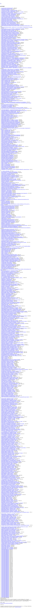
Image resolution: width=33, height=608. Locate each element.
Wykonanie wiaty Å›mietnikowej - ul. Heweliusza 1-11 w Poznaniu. (10, 96)
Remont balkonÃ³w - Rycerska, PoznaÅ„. (7, 376)
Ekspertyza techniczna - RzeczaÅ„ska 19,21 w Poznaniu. (9, 34)
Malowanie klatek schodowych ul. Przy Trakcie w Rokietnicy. (10, 121)
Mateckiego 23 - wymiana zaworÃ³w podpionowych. (8, 265)
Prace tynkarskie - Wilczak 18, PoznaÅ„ (6, 538)
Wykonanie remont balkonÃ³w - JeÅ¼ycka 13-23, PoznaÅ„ (9, 519)
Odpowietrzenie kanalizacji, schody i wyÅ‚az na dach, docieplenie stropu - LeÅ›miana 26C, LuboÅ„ (15, 512)
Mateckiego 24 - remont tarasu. (5, 223)
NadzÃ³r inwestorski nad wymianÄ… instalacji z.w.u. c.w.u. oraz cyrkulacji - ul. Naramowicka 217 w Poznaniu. (16, 27)
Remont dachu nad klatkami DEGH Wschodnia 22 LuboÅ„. (9, 145)
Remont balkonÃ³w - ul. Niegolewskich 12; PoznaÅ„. (8, 60)
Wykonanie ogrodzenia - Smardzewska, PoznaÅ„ (8, 469)
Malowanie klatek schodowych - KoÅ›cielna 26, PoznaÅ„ (9, 386)
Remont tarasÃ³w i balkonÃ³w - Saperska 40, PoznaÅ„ (8, 495)
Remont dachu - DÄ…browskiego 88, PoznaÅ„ (7, 422)
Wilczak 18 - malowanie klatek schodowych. (7, 238)
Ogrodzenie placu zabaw (4, 209)
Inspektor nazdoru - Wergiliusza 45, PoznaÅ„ (7, 387)
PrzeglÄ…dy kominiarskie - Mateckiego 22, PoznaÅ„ (8, 478)
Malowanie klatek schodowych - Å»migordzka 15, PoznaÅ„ (9, 348)
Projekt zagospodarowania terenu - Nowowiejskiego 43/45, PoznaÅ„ (10, 477)
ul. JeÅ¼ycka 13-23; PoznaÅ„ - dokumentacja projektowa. (9, 10)
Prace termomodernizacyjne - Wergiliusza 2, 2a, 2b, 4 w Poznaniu (10, 334)
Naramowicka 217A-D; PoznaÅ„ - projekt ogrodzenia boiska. (9, 140)
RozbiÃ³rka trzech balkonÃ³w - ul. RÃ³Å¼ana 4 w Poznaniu (9, 320)
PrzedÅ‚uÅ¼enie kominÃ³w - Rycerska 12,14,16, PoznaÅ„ (9, 456)
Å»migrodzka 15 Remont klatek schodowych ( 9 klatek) (9, 284)
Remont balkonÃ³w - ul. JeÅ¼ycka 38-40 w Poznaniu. (8, 64)
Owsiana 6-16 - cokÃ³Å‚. (4, 213)
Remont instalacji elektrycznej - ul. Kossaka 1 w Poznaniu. (9, 92)
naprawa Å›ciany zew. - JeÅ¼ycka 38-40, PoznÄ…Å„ (8, 409)
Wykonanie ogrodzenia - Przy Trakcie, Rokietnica (8, 476)
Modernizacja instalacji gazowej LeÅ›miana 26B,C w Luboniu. (10, 257)
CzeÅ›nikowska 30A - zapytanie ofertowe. (7, 142)
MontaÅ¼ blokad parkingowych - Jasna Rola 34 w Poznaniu (9, 270)
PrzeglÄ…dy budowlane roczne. (5, 81)
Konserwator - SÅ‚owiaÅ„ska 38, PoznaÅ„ (7, 314)
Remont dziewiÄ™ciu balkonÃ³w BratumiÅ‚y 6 (8, 152)
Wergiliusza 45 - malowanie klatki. (6, 211)
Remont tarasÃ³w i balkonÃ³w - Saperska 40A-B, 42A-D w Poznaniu (10, 492)
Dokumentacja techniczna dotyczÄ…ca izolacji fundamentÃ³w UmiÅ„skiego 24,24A (13, 184)
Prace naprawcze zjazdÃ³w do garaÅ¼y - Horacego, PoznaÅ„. (10, 377)
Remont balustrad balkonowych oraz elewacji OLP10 (8, 244)
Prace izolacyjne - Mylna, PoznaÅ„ (6, 370)
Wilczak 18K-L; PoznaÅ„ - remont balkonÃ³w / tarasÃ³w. (9, 35)
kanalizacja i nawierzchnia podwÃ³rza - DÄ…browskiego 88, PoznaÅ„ (11, 415)
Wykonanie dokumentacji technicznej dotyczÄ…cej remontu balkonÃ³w (11, 233)
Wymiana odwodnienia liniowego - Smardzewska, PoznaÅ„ (9, 439)
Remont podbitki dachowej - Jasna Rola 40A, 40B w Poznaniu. (10, 62)
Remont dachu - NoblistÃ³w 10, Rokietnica (7, 499)
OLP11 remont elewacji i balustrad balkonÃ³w (7, 268)
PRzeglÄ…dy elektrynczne (5, 357)
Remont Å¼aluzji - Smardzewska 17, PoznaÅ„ (7, 467)
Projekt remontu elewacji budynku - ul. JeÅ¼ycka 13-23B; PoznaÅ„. (10, 29)
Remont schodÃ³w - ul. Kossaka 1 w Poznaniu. (7, 30)
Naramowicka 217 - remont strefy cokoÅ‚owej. (8, 275)
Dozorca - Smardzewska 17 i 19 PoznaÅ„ (7, 384)
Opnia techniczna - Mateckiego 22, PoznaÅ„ (7, 399)
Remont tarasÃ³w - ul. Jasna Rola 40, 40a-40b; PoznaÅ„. (9, 47)
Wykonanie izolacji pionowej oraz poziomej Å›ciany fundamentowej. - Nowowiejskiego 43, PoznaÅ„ (15, 525)
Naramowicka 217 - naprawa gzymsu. (6, 190)
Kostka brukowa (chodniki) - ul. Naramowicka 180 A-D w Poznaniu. (10, 235)
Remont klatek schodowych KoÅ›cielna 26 (7, 188)
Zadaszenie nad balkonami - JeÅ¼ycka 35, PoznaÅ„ (8, 530)
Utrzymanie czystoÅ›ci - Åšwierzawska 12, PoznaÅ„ (8, 330)
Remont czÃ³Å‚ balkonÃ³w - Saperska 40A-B (7, 338)
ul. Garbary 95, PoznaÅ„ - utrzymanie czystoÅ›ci (8, 15)
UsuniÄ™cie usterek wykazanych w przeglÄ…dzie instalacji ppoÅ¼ (10, 17)
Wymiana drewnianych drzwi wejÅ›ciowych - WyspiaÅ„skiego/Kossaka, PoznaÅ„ (12, 507)
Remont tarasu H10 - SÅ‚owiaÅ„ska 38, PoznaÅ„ (8, 333)
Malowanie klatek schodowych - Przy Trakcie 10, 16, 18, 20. (9, 119)
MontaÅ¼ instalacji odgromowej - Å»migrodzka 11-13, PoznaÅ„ (10, 529)
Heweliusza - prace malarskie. (5, 286)
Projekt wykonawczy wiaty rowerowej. (6, 118)
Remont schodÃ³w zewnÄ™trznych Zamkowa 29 (8, 166)
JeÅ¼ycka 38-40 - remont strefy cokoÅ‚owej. (7, 173)
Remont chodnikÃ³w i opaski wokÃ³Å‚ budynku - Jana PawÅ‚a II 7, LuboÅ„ (12, 421)
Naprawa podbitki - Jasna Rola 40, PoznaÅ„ (7, 420)
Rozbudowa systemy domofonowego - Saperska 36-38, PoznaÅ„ (10, 437)
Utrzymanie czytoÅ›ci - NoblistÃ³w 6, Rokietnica (8, 480)
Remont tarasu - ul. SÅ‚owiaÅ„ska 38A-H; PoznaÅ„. (8, 22)
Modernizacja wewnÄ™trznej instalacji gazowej (8, 207)
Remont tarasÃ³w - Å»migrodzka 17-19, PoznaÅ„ (8, 362)
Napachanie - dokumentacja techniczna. (6, 129)
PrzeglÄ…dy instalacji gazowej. (5, 132)
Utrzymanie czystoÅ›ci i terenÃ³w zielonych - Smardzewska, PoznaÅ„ (11, 368)
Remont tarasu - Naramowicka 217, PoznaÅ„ (7, 430)
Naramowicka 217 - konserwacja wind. (6, 279)
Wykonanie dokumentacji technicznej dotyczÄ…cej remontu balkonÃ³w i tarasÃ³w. (12, 146)
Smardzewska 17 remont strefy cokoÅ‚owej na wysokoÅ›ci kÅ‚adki (10, 299)
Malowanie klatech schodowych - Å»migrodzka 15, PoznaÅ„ (9, 442)
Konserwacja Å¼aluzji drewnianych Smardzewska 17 (8, 264)
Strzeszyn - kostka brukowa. (5, 138)
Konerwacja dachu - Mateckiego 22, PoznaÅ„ (7, 398)
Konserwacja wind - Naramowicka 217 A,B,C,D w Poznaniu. (9, 298)
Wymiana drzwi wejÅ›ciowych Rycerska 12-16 (7, 46)
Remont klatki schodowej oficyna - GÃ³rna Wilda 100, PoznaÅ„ (10, 533)
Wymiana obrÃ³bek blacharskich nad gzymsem (7, 127)
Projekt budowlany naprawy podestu (6, 249)
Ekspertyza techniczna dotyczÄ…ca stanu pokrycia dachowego (10, 175)
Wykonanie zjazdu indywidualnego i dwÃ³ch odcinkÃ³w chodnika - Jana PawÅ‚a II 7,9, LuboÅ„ (14, 526)
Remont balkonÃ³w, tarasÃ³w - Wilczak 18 (7, 303)
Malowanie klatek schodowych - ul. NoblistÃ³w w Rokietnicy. (10, 120)
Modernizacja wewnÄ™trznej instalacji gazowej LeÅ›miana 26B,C (10, 122)
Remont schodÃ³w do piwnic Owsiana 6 (6, 93)
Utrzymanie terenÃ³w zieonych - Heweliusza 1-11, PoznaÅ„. (9, 373)
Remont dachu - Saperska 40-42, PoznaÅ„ (7, 392)
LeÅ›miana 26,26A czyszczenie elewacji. (7, 263)
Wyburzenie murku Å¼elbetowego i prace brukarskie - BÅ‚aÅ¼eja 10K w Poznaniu (13, 326)
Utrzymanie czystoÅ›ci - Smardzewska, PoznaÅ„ (8, 411)
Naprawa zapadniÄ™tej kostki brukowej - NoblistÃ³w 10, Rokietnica (11, 417)
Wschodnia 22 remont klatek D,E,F (6, 280)
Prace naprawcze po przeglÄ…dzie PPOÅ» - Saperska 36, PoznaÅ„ (10, 511)
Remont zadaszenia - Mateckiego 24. (6, 144)
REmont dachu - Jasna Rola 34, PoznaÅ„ (7, 502)
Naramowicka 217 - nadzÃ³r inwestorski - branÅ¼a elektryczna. (10, 85)
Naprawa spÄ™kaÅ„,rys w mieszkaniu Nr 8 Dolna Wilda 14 (9, 172)
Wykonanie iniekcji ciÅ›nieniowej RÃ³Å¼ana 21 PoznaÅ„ (9, 48)
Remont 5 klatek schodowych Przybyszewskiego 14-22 (8, 149)
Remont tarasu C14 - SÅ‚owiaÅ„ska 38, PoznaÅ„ (8, 332)
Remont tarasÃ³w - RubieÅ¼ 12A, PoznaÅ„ (7, 361)
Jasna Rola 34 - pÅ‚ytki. (4, 197)
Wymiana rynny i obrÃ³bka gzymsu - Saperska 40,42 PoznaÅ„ (10, 487)
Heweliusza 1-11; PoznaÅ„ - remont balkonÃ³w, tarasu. (9, 261)
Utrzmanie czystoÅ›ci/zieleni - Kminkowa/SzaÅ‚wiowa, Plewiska (10, 372)
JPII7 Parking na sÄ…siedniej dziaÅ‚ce (6, 266)
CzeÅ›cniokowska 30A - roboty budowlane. (7, 97)
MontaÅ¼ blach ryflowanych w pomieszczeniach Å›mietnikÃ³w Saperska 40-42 (12, 71)
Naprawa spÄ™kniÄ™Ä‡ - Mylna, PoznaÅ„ (7, 413)
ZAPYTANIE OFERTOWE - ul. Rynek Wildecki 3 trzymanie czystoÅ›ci (11, 98)
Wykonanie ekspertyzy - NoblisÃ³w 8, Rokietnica (8, 465)
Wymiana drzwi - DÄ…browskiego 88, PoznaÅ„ (8, 402)
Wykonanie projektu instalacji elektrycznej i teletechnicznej (9, 248)
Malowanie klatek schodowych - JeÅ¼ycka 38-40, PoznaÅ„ (9, 500)
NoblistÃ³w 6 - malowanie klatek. (6, 293)
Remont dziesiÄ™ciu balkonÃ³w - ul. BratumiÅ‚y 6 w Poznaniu (10, 331)
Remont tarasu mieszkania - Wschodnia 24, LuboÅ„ (8, 396)
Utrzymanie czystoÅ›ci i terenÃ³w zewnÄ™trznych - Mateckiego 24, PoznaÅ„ (12, 351)
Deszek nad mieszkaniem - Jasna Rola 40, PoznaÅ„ (8, 534)
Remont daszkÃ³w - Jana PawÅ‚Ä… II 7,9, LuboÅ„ (8, 513)
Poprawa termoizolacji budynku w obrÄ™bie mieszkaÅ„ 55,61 (10, 100)
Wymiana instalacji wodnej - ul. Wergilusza (7, 547)
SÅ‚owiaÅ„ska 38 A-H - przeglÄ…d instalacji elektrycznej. (9, 285)
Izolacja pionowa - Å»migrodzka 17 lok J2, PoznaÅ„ (8, 424)
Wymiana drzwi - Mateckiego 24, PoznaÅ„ (7, 353)
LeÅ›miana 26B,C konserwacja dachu (6, 262)
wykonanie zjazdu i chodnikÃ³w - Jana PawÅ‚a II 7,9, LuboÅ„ (10, 520)
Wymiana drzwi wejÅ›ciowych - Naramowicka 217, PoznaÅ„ (9, 475)
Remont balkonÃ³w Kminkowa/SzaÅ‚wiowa (7, 78)
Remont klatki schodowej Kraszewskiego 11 (7, 147)
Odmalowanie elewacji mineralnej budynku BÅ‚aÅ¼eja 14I (9, 160)
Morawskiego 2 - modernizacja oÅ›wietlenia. (7, 137)
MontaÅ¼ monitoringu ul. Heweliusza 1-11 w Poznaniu (9, 88)
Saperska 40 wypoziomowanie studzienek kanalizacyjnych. (9, 282)
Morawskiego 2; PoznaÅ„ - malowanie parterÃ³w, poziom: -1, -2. (10, 66)
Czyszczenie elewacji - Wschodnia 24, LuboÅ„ (7, 454)
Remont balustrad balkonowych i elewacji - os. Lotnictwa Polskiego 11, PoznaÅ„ (12, 344)
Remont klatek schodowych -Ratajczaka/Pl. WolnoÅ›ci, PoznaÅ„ (10, 482)
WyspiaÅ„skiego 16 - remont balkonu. (6, 52)
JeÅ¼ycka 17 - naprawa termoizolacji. (6, 192)
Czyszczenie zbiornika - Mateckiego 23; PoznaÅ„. (8, 221)
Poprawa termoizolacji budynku (5, 202)
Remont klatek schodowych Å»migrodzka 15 (7, 155)
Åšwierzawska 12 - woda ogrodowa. (6, 274)
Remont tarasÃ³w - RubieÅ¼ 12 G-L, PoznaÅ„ (7, 365)
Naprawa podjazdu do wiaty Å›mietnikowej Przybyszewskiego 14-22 (10, 77)
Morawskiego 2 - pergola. (5, 101)
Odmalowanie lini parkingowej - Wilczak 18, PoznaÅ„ (8, 426)
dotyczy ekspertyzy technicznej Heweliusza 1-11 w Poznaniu (9, 307)
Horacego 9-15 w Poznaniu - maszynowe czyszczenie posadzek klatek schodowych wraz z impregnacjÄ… (16, 227)
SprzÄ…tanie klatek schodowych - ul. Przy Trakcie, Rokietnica (10, 446)
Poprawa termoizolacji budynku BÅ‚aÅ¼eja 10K (8, 139)
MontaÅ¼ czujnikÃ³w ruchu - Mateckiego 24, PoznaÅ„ (9, 527)
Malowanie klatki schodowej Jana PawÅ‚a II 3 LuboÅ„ (9, 178)
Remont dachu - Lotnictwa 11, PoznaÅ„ (6, 498)
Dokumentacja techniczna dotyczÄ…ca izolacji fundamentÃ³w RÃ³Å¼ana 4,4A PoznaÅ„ (13, 55)
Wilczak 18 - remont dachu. (5, 181)
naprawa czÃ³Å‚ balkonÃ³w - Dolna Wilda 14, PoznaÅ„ (9, 491)
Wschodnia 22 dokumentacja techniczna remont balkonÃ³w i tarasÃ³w (11, 260)
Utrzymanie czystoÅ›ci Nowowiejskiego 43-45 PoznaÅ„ (9, 313)
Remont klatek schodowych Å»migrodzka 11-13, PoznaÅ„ (9, 481)
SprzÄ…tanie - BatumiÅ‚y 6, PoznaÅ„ (6, 381)
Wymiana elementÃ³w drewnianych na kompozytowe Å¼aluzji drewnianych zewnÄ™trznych (14, 225)
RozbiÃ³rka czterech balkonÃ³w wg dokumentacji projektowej (10, 123)
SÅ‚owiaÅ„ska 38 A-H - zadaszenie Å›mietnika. (8, 281)
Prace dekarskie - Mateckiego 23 (5, 296)
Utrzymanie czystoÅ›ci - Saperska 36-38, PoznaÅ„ (8, 382)
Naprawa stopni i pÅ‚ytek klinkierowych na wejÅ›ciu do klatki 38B (10, 135)
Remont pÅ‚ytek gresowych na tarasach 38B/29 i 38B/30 (9, 254)
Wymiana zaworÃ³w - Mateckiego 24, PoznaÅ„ (7, 514)
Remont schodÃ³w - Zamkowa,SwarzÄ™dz (7, 474)
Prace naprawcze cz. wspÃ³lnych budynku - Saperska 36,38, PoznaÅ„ (11, 524)
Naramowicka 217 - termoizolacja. (6, 214)
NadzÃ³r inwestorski (4, 218)
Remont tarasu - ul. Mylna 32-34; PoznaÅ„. (7, 12)
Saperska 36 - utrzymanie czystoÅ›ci (6, 159)
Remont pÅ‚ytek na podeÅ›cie (5, 114)
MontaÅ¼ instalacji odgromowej (5, 546)
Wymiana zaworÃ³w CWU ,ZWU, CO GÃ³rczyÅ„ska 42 (9, 232)
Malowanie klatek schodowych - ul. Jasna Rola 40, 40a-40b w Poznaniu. (11, 61)
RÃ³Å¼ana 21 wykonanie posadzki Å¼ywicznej (8, 56)
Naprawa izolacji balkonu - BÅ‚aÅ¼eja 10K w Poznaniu (9, 325)
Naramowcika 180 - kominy (5, 240)
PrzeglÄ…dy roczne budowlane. (5, 164)
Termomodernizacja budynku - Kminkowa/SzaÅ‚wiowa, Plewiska (10, 346)
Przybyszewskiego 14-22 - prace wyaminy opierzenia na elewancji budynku (11, 236)
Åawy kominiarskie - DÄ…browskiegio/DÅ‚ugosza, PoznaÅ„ (10, 485)
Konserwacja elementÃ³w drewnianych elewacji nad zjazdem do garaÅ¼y (11, 91)
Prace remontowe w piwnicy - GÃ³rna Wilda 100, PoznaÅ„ (9, 493)
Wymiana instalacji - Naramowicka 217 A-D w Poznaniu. (9, 73)
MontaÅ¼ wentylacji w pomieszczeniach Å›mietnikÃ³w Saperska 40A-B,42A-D (12, 237)
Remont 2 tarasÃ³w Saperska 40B (6, 267)
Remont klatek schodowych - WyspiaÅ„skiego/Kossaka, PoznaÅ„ (10, 506)
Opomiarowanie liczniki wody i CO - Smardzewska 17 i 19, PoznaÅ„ (10, 401)
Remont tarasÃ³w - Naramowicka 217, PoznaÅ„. (8, 389)
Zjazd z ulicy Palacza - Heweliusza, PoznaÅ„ (7, 394)
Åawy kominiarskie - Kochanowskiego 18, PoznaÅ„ (8, 435)
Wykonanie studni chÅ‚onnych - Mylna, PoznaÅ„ (8, 412)
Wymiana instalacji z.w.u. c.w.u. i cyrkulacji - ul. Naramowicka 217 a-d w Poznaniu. (13, 40)
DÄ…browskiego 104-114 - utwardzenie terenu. (8, 105)
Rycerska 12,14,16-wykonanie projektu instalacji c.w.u (8, 273)
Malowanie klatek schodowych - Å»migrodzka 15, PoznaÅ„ (9, 385)
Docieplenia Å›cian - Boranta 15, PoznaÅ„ (7, 470)
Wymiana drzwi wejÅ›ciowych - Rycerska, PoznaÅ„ (8, 449)
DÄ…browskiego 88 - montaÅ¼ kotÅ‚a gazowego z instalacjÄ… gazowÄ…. (12, 277)
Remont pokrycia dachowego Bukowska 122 (7, 104)
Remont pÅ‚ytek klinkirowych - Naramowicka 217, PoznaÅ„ (9, 395)
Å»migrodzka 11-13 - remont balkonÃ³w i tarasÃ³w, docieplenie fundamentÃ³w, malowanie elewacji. (15, 169)
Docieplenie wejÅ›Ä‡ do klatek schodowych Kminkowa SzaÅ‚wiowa (11, 255)
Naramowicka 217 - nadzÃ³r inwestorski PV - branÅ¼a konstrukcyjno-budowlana (12, 86)
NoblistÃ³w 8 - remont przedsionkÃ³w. (6, 295)
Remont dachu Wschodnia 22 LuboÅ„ (6, 256)
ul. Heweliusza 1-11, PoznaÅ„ (5, 90)
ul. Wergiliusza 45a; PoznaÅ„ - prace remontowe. (8, 53)
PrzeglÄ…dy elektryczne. (5, 252)
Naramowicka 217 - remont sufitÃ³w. (6, 288)
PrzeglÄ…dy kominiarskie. (5, 83)
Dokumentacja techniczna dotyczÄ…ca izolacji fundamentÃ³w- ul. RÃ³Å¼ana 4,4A (13, 57)
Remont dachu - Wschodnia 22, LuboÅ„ (6, 375)
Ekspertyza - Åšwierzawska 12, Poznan (6, 319)
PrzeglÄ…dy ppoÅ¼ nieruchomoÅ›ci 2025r (7, 36)
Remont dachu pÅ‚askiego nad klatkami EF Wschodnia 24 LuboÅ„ (10, 241)
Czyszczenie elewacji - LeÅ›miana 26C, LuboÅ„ (8, 434)
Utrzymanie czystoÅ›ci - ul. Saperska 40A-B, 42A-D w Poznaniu (10, 112)
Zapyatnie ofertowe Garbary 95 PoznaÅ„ (7, 20)
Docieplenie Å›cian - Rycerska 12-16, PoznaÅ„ (7, 472)
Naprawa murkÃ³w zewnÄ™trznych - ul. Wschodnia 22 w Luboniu (10, 316)
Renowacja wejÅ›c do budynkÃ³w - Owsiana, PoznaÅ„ (9, 345)
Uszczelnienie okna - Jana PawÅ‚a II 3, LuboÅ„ (8, 528)
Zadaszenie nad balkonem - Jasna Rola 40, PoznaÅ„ (8, 337)
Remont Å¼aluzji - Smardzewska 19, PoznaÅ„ (7, 466)
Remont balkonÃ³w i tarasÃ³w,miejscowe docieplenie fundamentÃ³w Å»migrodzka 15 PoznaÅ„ (14, 39)
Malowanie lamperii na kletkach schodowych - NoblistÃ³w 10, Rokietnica (11, 540)
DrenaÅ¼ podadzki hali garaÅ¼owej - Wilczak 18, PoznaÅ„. (9, 505)
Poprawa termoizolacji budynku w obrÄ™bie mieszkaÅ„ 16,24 (10, 148)
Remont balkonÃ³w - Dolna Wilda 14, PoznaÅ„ (7, 521)
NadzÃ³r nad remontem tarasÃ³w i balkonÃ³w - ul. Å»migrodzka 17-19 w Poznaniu (12, 323)
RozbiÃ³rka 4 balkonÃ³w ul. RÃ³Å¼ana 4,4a (7, 156)
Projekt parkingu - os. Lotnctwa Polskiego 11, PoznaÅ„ (9, 504)
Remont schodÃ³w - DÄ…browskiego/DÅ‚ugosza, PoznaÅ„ (9, 383)
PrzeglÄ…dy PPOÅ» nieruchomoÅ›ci (6, 38)
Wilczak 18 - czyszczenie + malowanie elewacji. (8, 239)
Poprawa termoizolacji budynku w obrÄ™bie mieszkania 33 (9, 31)
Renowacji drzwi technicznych (5, 210)
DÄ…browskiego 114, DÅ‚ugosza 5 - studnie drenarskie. (9, 171)
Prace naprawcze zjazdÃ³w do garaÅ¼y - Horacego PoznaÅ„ (9, 462)
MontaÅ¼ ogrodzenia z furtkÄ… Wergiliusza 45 (8, 222)
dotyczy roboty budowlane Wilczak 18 (6, 306)
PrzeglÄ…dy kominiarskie (5, 358)
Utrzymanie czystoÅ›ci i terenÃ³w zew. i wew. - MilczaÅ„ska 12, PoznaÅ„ (11, 355)
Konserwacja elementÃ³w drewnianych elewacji (8, 206)
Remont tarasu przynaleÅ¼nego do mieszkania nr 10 (8, 220)
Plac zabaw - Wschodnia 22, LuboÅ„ (6, 405)
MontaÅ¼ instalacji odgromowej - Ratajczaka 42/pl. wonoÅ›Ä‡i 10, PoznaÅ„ (12, 486)
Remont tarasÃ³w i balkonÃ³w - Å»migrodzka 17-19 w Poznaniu (10, 340)
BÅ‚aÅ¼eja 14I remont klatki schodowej (7, 158)
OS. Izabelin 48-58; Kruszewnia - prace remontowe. (8, 70)
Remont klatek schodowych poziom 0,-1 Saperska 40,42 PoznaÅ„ (10, 33)
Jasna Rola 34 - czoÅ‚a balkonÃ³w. (6, 198)
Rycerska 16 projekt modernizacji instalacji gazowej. (8, 297)
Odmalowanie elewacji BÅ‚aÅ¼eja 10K (6, 231)
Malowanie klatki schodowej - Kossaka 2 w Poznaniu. (8, 292)
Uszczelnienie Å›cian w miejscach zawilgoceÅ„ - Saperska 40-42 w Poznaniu (12, 339)
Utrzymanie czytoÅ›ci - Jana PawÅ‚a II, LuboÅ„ (8, 335)
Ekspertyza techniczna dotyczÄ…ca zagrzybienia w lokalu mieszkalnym (11, 196)
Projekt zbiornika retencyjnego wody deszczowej (8, 219)
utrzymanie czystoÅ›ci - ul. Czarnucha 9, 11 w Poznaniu (9, 153)
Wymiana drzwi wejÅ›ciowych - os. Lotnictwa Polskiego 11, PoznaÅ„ (11, 443)
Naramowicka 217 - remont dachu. (6, 217)
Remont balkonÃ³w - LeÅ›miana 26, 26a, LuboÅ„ (8, 366)
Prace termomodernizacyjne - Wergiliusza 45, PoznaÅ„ (8, 400)
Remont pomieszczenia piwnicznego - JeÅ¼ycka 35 (8, 532)
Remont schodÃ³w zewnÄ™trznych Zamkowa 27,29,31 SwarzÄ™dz (10, 259)
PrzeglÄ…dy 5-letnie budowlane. (6, 165)
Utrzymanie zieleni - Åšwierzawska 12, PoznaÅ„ (8, 329)
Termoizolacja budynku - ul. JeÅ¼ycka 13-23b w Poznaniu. (9, 113)
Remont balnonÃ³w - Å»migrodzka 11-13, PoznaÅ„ (8, 390)
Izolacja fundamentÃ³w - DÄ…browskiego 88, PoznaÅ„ (9, 414)
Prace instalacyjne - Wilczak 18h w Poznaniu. (7, 44)
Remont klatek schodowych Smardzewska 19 (7, 157)
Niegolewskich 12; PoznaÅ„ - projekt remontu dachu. (8, 23)
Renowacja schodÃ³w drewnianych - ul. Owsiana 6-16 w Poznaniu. (10, 247)
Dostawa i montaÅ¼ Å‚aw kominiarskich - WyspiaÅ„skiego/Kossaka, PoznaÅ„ (12, 416)
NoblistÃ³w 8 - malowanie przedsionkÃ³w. (7, 294)
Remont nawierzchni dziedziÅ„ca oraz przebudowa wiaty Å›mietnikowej (11, 180)
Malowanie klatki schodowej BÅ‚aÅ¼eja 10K (7, 229)
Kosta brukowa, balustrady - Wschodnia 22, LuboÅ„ (8, 458)
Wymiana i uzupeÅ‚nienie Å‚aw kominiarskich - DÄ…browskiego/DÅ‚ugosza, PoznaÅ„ (13, 447)
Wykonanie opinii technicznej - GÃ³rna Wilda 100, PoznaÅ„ (9, 537)
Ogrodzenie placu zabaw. (4, 304)
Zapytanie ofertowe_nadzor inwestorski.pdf (6, 603)
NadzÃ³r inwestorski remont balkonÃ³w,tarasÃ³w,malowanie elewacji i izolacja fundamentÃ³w (14, 193)
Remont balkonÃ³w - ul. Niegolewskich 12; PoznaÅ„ (8, 54)
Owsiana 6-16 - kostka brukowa (5, 201)
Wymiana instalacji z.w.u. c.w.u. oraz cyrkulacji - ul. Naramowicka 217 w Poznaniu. (12, 28)
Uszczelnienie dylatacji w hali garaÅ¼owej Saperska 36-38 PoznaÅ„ (10, 74)
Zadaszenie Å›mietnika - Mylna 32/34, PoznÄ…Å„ (8, 427)
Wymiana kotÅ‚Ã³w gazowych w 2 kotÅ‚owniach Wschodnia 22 (10, 79)
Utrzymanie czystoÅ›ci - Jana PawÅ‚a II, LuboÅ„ (8, 445)
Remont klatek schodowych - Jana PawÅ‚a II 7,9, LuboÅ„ (9, 510)
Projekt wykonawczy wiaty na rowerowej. (7, 116)
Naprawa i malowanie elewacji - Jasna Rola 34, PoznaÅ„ (9, 408)
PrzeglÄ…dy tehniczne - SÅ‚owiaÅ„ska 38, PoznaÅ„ (8, 312)
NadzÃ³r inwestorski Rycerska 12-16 (6, 183)
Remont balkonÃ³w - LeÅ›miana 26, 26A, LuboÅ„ (8, 428)
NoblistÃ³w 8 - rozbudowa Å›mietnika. (6, 290)
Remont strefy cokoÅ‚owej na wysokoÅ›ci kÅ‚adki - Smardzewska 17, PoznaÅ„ (12, 342)
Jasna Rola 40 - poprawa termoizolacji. (6, 191)
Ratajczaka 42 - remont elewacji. (5, 278)
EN (0, 3)
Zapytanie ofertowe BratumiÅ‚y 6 (6, 9)
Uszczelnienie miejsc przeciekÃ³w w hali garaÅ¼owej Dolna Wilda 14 (11, 124)
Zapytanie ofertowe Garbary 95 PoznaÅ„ (7, 8)
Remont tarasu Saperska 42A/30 (5, 134)
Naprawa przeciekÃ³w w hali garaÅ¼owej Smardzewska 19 (9, 226)
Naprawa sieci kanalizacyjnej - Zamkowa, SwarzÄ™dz (9, 471)
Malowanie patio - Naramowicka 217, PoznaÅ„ (7, 440)
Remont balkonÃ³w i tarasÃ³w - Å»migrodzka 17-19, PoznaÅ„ (10, 349)
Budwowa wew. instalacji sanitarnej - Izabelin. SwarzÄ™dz (9, 410)
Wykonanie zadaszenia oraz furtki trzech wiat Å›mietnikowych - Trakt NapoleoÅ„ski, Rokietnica (14, 369)
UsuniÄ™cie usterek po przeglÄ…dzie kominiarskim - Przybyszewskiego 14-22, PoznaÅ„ (13, 242)
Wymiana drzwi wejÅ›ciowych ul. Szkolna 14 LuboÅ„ (8, 111)
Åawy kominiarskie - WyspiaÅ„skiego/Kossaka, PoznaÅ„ (9, 431)
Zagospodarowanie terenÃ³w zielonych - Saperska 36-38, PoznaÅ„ (10, 283)
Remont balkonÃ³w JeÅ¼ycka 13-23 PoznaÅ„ (7, 324)
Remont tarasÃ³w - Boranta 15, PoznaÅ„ (7, 539)
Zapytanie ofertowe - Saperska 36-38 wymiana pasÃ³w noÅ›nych (10, 49)
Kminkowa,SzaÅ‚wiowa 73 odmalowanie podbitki (8, 291)
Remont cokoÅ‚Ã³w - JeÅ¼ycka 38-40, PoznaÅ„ (8, 350)
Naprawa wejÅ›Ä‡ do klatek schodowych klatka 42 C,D (9, 195)
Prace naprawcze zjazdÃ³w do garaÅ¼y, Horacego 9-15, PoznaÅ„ (10, 489)
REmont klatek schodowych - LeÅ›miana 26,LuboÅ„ (8, 483)
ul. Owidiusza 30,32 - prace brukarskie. (6, 106)
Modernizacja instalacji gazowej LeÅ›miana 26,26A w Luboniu (10, 258)
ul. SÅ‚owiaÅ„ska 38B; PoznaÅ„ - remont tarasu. (8, 16)
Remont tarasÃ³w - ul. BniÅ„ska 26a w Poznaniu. (8, 41)
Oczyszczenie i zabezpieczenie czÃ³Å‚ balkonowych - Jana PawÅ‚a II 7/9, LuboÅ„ (12, 423)
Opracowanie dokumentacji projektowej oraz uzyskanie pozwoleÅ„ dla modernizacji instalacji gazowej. (15, 25)
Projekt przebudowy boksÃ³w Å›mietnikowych (7, 117)
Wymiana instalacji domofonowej (6, 545)
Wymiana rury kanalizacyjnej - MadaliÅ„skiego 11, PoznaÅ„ (9, 403)
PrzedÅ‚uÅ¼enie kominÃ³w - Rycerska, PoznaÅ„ (8, 464)
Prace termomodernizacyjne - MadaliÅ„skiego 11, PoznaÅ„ (9, 378)
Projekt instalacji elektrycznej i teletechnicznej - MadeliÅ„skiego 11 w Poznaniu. (12, 318)
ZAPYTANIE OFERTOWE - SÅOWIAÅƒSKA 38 (8, 271)
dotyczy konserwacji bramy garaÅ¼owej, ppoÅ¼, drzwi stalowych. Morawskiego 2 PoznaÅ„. (14, 311)
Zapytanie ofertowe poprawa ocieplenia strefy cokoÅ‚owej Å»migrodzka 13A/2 (12, 18)
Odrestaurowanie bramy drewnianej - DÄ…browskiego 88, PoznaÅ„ (10, 359)
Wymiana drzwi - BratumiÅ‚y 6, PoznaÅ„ (7, 343)
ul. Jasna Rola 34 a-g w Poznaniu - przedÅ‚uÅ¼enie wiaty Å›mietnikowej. (11, 13)
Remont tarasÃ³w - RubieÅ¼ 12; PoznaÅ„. (7, 301)
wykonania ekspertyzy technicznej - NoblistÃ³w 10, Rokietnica (10, 543)
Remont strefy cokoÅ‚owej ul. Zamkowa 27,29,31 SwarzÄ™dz (10, 94)
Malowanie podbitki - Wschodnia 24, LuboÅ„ (7, 451)
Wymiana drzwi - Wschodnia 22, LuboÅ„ (7, 463)
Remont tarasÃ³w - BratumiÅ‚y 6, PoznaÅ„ (7, 363)
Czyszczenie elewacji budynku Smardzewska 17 (8, 186)
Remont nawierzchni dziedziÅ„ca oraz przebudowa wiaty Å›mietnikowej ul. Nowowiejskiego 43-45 (15, 108)
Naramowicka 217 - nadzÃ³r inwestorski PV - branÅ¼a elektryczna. (10, 87)
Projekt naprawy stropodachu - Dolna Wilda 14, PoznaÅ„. (9, 347)
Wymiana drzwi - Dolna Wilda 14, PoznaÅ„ (7, 450)
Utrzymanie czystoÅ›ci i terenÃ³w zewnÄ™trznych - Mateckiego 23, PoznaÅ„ (12, 352)
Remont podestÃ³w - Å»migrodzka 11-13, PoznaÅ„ (8, 418)
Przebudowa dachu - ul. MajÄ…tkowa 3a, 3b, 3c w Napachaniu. (10, 69)
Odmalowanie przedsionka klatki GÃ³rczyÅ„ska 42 (8, 230)
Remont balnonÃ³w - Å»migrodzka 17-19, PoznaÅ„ (8, 391)
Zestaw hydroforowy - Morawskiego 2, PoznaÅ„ (8, 453)
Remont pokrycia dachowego (5, 143)
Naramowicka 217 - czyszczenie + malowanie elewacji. (9, 243)
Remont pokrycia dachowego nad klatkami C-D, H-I (8, 99)
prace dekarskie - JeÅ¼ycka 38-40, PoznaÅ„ (7, 501)
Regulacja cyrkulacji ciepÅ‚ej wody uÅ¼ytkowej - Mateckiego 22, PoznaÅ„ (11, 536)
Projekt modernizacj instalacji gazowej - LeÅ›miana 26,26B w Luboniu (11, 309)
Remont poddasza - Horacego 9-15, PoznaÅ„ (7, 488)
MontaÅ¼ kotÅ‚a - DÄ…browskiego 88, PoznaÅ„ (8, 379)
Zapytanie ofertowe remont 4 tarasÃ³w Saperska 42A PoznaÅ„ (10, 21)
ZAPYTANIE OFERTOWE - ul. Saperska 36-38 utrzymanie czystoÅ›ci (11, 109)
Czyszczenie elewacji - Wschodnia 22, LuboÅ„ (7, 459)
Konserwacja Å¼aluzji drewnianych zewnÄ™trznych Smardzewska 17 (11, 224)
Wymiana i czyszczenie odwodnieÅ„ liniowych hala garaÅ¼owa (10, 205)
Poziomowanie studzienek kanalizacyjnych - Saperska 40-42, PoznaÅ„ (11, 429)
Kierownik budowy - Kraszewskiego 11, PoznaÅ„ (8, 371)
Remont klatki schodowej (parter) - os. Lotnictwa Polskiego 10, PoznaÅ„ (11, 461)
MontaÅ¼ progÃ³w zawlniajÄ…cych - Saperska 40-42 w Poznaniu (10, 310)
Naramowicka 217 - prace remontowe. (6, 245)
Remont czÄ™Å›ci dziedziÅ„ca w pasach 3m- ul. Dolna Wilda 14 (10, 51)
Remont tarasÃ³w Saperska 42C (5, 203)
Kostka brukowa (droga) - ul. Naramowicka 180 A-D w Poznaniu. (10, 234)
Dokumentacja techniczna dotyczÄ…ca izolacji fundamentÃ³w (10, 65)
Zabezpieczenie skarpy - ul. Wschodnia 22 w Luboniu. (8, 327)
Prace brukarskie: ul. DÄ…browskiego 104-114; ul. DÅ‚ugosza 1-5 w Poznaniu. (12, 107)
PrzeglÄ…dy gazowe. (4, 163)
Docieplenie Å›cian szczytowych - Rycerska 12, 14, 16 (8, 544)
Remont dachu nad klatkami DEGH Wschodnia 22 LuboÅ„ (9, 126)
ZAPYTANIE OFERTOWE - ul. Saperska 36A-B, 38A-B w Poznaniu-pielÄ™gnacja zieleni (14, 110)
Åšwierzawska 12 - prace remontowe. (6, 150)
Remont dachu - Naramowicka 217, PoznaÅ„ (7, 444)
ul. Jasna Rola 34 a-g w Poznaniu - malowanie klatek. (8, 14)
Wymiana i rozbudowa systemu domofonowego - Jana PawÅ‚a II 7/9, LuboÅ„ (12, 542)
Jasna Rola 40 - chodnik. (4, 168)
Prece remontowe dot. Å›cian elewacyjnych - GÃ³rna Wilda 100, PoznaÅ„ (11, 494)
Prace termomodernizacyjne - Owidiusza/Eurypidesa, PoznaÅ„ (10, 374)
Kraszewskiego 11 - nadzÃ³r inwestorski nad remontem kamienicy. (10, 43)
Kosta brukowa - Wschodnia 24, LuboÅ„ (7, 457)
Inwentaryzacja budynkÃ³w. (5, 75)
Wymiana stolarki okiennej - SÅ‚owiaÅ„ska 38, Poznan (9, 360)
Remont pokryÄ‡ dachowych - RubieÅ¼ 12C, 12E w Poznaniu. (10, 272)
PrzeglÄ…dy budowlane (4, 356)
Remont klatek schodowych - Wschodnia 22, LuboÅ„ (8, 508)
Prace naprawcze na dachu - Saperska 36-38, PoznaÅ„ (8, 518)
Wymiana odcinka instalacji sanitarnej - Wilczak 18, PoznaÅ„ (9, 515)
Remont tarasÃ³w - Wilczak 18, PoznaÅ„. (7, 388)
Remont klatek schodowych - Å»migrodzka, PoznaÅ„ (8, 460)
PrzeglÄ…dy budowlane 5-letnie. (6, 80)
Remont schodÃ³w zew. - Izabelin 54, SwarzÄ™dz (8, 531)
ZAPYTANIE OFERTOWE (5, 549)
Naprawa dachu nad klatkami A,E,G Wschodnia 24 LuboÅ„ (9, 151)
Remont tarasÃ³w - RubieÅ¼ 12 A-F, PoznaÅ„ (7, 305)
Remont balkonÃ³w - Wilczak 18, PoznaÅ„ (7, 473)
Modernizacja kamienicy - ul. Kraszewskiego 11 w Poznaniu (9, 308)
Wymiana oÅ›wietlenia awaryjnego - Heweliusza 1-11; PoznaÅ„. (10, 32)
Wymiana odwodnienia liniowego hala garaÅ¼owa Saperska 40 (10, 125)
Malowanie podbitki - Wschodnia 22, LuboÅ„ (7, 452)
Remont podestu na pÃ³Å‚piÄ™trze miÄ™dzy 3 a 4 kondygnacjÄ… (10, 161)
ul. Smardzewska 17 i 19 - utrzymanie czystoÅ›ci (8, 182)
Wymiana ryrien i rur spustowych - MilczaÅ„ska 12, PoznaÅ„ (9, 503)
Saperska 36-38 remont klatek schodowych (7, 300)
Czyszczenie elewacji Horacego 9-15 (6, 95)
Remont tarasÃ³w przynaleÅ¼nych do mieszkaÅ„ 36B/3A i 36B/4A (10, 42)
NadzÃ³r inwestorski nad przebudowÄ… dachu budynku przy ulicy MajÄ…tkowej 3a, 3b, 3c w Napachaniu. (16, 67)
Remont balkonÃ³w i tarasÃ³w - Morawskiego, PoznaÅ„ (9, 404)
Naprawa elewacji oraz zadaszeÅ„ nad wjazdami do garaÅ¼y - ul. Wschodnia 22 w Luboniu (14, 321)
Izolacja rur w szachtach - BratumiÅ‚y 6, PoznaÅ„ (8, 484)
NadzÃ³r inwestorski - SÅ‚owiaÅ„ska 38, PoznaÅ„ (8, 317)
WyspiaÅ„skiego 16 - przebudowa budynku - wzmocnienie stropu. (10, 72)
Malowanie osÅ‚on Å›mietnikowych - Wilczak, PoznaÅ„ (9, 407)
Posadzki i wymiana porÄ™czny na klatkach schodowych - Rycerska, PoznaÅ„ (12, 425)
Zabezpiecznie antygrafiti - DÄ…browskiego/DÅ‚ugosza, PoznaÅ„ (10, 336)
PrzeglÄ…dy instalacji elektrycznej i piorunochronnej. (8, 82)
